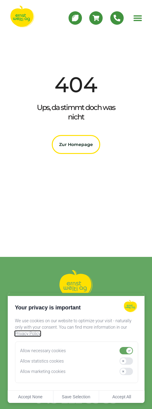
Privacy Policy (28, 333)
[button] (137, 18)
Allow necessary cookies (43, 350)
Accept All (121, 396)
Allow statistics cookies (42, 361)
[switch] (126, 350)
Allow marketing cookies (42, 371)
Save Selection (76, 396)
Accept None (30, 396)
